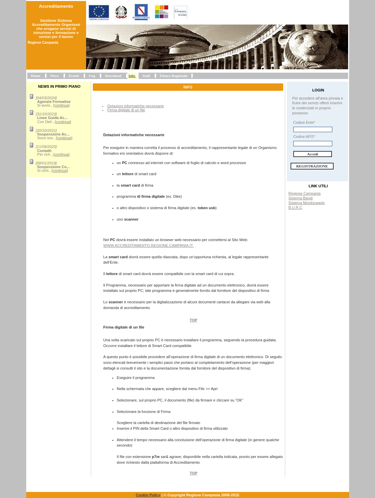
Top (193, 320)
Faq (92, 76)
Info (131, 76)
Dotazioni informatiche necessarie (135, 106)
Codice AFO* (304, 137)
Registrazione (312, 166)
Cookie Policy (148, 495)
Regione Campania (305, 193)
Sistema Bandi (301, 198)
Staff (146, 76)
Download (113, 76)
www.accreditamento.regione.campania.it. (148, 245)
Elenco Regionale (173, 76)
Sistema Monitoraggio (307, 203)
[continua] (61, 105)
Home (36, 76)
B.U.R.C (295, 207)
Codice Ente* (304, 122)
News (54, 76)
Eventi (74, 76)
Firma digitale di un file (126, 110)
